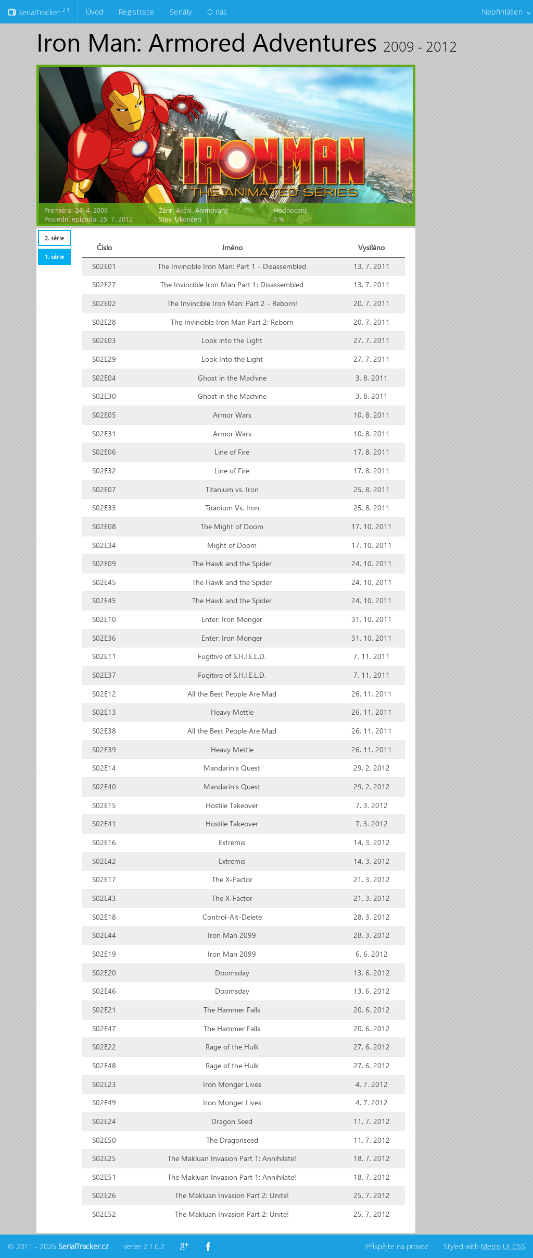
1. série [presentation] (54, 257)
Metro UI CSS (503, 1246)
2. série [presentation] (54, 238)
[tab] (54, 238)
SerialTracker (39, 11)
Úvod (94, 12)
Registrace (136, 12)
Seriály (181, 12)
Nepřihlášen (502, 12)
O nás (217, 12)
